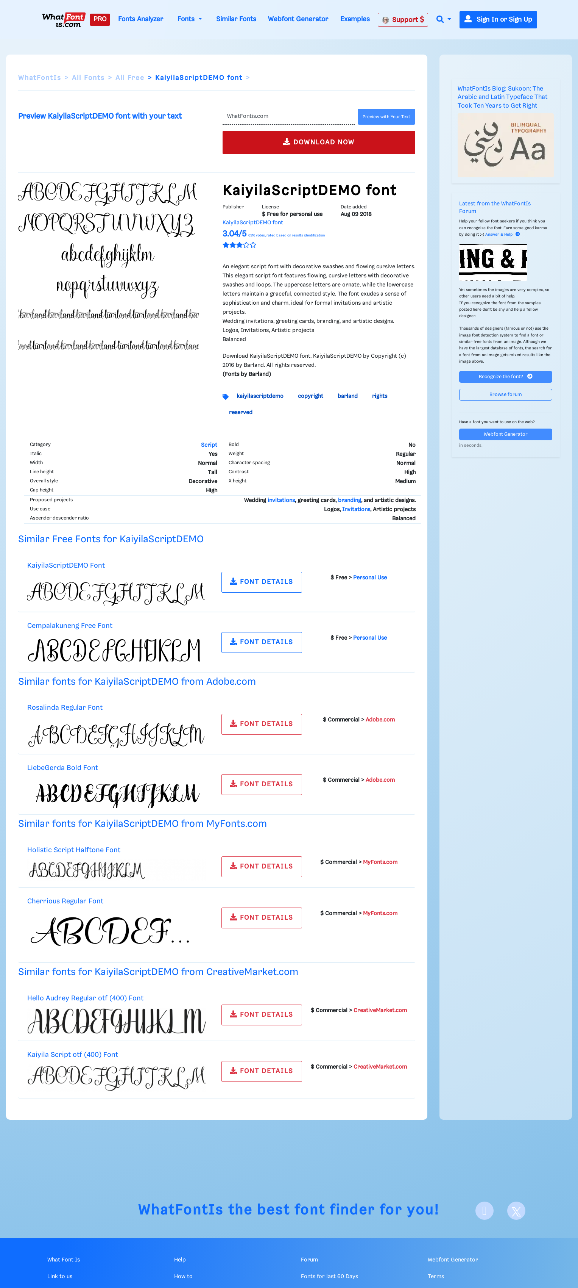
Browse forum (505, 394)
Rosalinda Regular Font (65, 707)
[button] (444, 20)
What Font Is (63, 1260)
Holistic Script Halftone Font (73, 850)
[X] (516, 1211)
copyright (310, 396)
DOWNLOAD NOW (319, 142)
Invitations (356, 510)
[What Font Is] (64, 19)
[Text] (289, 117)
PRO (99, 19)
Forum (309, 1260)
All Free (130, 78)
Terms (436, 1277)
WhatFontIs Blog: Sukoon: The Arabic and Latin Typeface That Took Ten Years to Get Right (502, 97)
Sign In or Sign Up (498, 19)
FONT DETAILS (261, 581)
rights (379, 396)
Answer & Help (502, 234)
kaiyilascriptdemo (260, 396)
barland (348, 396)
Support (403, 20)
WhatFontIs (39, 78)
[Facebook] (484, 1211)
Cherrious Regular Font (65, 901)
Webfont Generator (298, 19)
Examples (355, 19)
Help (180, 1260)
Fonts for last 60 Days (329, 1277)
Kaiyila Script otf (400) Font (72, 1054)
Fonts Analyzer (140, 19)
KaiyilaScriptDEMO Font (66, 565)
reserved (240, 413)
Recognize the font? (506, 376)
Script (209, 445)
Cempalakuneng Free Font (69, 625)
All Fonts (88, 78)
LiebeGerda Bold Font (62, 768)
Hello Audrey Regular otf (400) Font (85, 998)
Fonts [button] (187, 19)
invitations (281, 501)
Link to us (59, 1277)
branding (349, 501)
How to (183, 1277)
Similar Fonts (236, 19)
